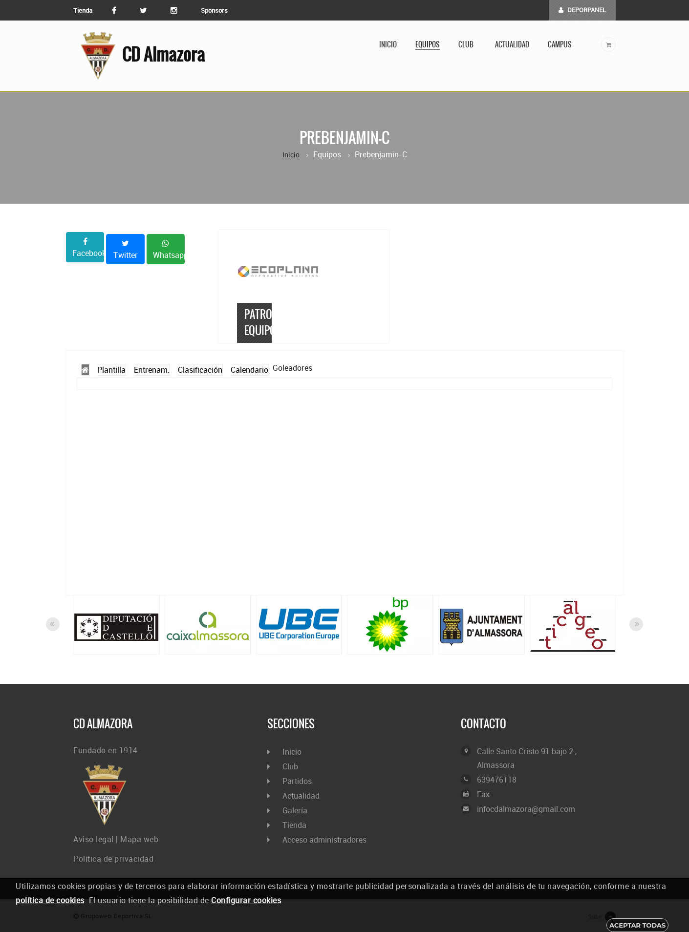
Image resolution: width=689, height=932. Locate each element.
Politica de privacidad (113, 858)
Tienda (82, 10)
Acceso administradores (324, 839)
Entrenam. (152, 369)
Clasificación (200, 369)
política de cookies (50, 900)
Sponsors (214, 10)
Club (467, 44)
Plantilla (111, 369)
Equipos (427, 44)
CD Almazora (139, 55)
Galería (294, 810)
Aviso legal (93, 839)
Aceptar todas (637, 925)
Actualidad (512, 44)
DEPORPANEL (582, 9)
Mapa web (139, 839)
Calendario (249, 369)
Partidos (297, 781)
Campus (560, 44)
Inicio (388, 44)
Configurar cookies (246, 900)
